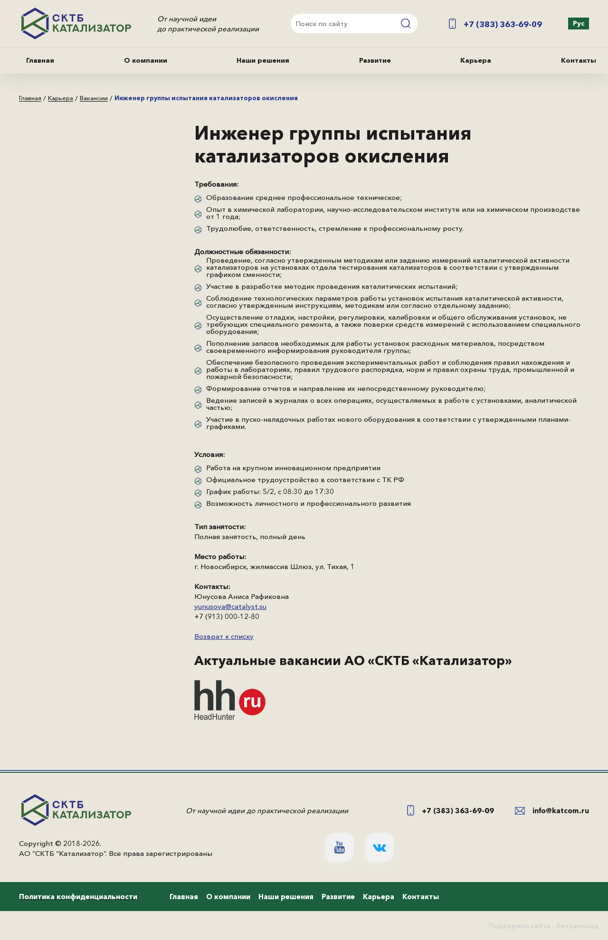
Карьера (475, 60)
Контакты (578, 60)
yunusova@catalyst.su (230, 606)
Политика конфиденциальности (78, 896)
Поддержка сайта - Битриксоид (543, 925)
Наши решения (263, 60)
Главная (40, 60)
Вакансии (94, 98)
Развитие (375, 60)
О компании (145, 60)
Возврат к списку (224, 636)
